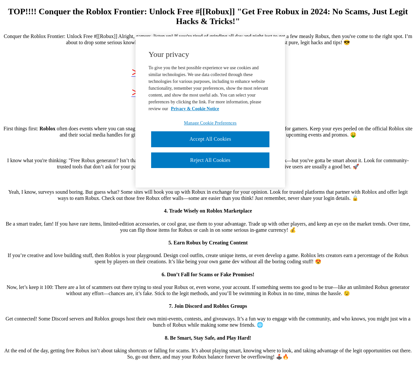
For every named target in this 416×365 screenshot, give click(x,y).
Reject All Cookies (210, 160)
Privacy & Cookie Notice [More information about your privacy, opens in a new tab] (195, 108)
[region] (210, 112)
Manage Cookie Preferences (210, 123)
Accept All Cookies (210, 139)
